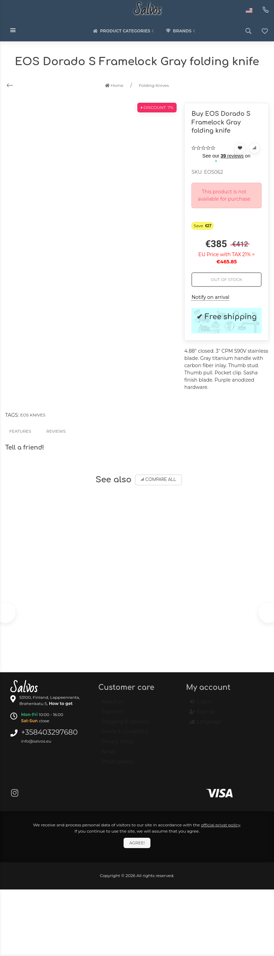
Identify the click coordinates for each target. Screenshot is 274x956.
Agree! (137, 842)
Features (20, 431)
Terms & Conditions (125, 735)
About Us (113, 705)
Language (205, 724)
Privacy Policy (118, 745)
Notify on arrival (210, 297)
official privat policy (220, 824)
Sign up (202, 714)
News (108, 755)
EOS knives (32, 414)
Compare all (158, 479)
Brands (181, 31)
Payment (113, 715)
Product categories (124, 31)
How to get (61, 703)
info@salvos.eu (36, 741)
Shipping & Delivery (125, 725)
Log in (201, 704)
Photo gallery (118, 765)
